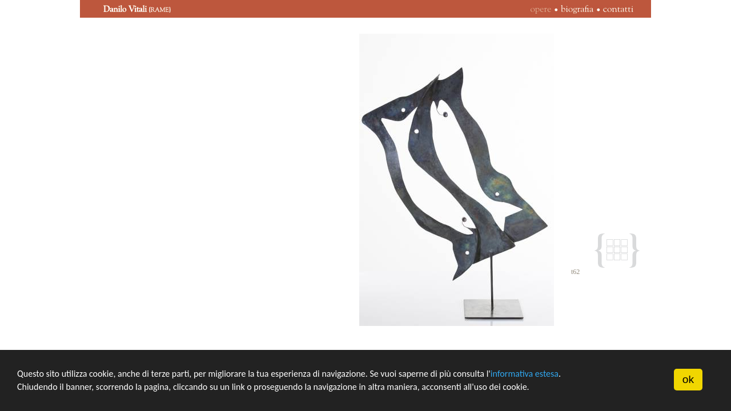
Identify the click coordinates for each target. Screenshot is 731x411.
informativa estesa (525, 373)
